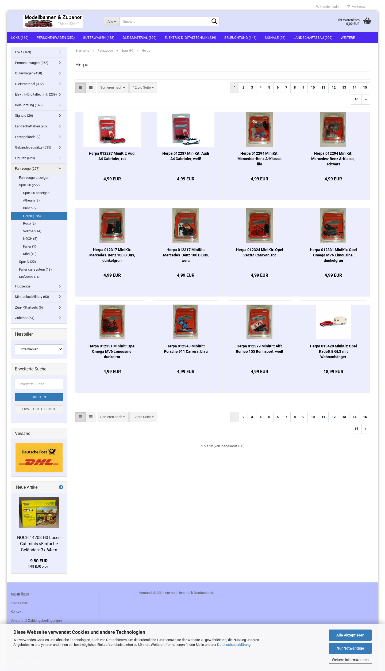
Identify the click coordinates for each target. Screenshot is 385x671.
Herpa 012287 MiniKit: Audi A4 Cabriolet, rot (112, 156)
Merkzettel (356, 7)
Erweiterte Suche (39, 409)
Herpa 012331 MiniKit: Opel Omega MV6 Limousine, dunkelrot (112, 351)
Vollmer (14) (32, 231)
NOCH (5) (30, 239)
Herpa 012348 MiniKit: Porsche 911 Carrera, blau (186, 349)
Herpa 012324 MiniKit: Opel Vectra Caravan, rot (259, 252)
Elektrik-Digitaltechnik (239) (190, 38)
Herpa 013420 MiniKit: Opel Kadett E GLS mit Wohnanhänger (333, 351)
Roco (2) (29, 223)
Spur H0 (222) (29, 185)
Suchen (39, 397)
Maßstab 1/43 (29, 277)
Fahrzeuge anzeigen (34, 178)
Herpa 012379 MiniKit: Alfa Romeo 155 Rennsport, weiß (259, 349)
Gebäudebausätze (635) (33, 147)
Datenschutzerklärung (234, 645)
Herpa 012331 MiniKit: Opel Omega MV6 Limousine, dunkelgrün (333, 255)
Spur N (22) (27, 262)
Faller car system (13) (35, 269)
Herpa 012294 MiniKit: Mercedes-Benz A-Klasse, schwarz (333, 158)
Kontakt (16, 611)
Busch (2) (30, 208)
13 (344, 87)
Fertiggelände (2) (28, 137)
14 (354, 87)
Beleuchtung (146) (240, 38)
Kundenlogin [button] (327, 7)
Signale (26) (275, 38)
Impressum (19, 602)
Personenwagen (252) (56, 38)
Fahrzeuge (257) (27, 168)
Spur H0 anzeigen (36, 193)
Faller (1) (29, 246)
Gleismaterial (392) (139, 38)
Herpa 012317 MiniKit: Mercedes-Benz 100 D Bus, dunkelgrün (112, 255)
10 (313, 87)
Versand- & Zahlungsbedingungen (36, 621)
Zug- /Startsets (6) (29, 307)
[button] (80, 87)
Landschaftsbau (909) (313, 38)
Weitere (348, 38)
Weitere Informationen (350, 660)
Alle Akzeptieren (350, 635)
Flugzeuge (22, 286)
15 (365, 87)
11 (323, 87)
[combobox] (113, 87)
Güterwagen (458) (98, 38)
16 (356, 99)
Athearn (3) (31, 200)
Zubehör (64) (24, 318)
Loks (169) (20, 38)
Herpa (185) (32, 216)
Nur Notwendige (350, 648)
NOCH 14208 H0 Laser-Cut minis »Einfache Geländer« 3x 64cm (39, 543)
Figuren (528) (25, 158)
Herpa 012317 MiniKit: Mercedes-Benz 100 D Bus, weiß (186, 255)
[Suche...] (112, 21)
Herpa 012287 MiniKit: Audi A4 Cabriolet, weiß (185, 156)
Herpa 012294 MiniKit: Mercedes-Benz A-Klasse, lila (259, 158)
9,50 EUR (39, 560)
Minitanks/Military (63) (32, 297)
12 (334, 87)
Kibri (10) (30, 254)
